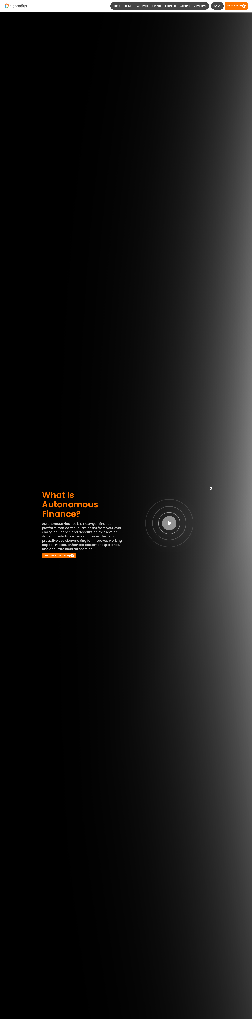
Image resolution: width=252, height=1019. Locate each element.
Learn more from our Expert (59, 555)
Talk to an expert (236, 5)
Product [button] (128, 5)
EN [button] (217, 6)
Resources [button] (170, 5)
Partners (156, 5)
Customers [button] (142, 5)
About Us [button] (185, 5)
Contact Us (200, 5)
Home (117, 5)
